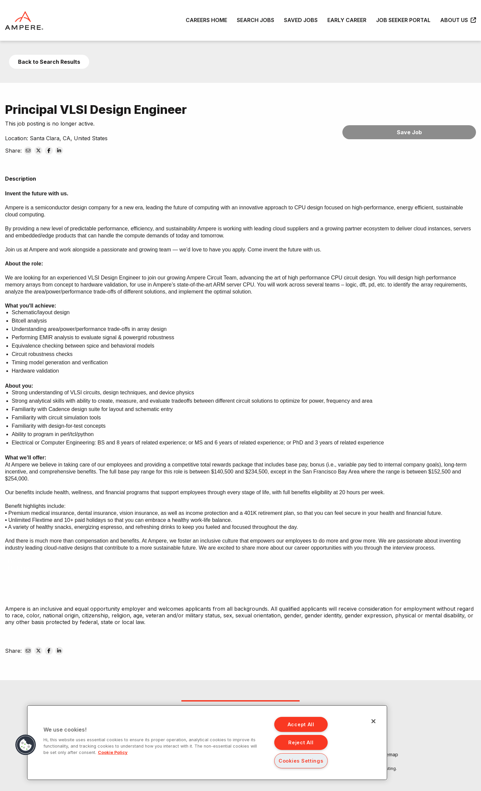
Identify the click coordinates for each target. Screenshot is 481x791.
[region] (207, 742)
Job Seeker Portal (403, 20)
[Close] (373, 721)
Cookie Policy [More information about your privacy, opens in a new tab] (113, 752)
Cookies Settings (301, 761)
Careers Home (206, 20)
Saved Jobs (301, 20)
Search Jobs (255, 20)
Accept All (301, 724)
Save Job (409, 132)
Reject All (300, 742)
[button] (25, 745)
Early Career (346, 20)
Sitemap (389, 754)
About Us (458, 20)
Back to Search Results (49, 61)
